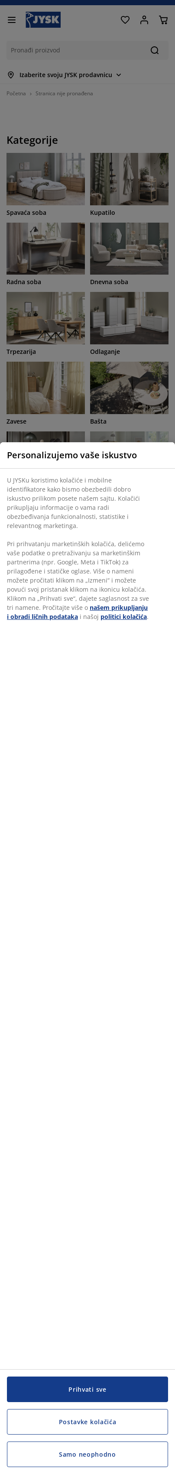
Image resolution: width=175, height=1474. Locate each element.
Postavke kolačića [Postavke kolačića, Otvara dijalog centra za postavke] (88, 1422)
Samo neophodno (87, 1454)
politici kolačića (123, 616)
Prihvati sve (87, 1389)
